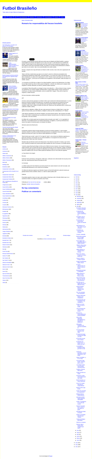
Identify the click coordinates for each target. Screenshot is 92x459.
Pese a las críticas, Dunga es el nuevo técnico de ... (81, 255)
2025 (76, 177)
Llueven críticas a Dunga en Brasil (80, 259)
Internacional (5, 229)
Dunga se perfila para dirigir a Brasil (81, 262)
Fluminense (5, 220)
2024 (76, 179)
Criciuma (5, 202)
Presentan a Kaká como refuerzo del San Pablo (81, 377)
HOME (5, 17)
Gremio (4, 222)
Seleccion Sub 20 (6, 267)
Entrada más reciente (28, 235)
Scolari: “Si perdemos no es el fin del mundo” (81, 403)
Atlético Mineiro (6, 157)
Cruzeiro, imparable (80, 234)
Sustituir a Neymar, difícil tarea (80, 370)
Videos (62, 17)
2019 (76, 185)
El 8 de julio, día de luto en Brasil (80, 339)
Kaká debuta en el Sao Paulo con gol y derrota (81, 227)
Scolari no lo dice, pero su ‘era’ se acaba (80, 305)
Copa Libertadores (48, 17)
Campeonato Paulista (7, 179)
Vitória (4, 282)
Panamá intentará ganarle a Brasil (10, 127)
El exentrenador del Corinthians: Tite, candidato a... (80, 301)
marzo (78, 436)
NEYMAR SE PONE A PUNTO (81, 412)
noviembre (79, 198)
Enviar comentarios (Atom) (50, 238)
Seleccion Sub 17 (6, 264)
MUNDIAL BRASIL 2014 (81, 95)
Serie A (4, 269)
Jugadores (5, 233)
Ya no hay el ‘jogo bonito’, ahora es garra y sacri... (80, 362)
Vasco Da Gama (6, 278)
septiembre (79, 202)
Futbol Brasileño (20, 8)
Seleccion (56, 17)
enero (78, 440)
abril (78, 434)
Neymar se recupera (81, 422)
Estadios (4, 211)
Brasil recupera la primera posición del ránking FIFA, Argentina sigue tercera (10, 76)
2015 (76, 192)
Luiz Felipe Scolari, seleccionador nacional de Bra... (80, 366)
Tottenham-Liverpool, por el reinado (84, 143)
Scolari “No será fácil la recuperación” (81, 391)
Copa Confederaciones (8, 189)
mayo (78, 432)
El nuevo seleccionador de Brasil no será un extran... (80, 266)
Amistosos (5, 151)
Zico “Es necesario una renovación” (80, 293)
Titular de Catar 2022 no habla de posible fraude (84, 98)
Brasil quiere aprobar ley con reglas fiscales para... (81, 237)
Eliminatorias (5, 209)
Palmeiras (5, 247)
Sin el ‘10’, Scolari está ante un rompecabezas (80, 384)
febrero (78, 438)
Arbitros (4, 153)
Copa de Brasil (6, 191)
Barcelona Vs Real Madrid (81, 37)
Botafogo (5, 164)
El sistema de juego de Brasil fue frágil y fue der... (81, 335)
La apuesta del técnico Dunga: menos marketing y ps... (81, 213)
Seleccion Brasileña (35, 184)
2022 (76, 181)
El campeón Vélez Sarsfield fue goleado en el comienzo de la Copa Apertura (84, 69)
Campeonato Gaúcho (7, 174)
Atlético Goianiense (7, 155)
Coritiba (4, 200)
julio (78, 206)
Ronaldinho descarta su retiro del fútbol (81, 208)
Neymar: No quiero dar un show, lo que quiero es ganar (80, 407)
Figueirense (5, 215)
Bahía (4, 162)
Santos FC (5, 255)
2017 (76, 188)
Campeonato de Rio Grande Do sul (10, 171)
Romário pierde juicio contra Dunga (10, 109)
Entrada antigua (66, 235)
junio (78, 430)
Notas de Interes (6, 244)
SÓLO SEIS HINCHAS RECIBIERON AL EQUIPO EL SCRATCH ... (80, 320)
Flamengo (5, 218)
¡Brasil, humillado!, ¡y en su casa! (81, 358)
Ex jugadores (5, 213)
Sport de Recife (6, 273)
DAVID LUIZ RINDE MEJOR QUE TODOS (80, 416)
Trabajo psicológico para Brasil (80, 420)
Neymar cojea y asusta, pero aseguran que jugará (80, 426)
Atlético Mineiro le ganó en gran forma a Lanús (80, 274)
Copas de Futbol (79, 128)
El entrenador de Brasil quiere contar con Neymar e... (81, 221)
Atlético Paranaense (7, 160)
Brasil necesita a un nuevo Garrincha (80, 380)
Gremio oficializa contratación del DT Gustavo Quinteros (13, 87)
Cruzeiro (4, 204)
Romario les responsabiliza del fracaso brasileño (81, 314)
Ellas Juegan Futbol (80, 50)
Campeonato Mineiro (7, 176)
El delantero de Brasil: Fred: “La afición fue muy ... (80, 343)
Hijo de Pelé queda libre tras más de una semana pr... (80, 279)
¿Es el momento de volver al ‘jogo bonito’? (80, 310)
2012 (76, 444)
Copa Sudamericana (23, 17)
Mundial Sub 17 (6, 240)
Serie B (4, 271)
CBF (16, 17)
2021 (76, 182)
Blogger (50, 456)
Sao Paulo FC (6, 260)
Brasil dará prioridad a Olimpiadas (80, 271)
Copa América (39, 17)
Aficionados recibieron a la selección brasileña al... (81, 326)
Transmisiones (6, 275)
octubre (78, 200)
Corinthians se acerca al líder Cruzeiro (80, 231)
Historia (4, 227)
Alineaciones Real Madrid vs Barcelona (84, 40)
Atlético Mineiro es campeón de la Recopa (80, 251)
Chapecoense (6, 184)
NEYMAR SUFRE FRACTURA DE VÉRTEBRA (80, 398)
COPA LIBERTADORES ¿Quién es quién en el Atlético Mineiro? (13, 65)
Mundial (10, 17)
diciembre (79, 196)
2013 (76, 442)
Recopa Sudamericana (8, 253)
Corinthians (5, 198)
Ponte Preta (5, 251)
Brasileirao (32, 17)
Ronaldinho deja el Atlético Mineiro (80, 217)
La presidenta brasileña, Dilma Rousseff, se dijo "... (80, 348)
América (4, 149)
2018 (76, 186)
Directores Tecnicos (7, 207)
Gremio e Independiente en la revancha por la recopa (9, 136)
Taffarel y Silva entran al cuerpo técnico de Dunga (81, 246)
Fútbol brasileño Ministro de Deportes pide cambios (80, 288)
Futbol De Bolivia (79, 22)
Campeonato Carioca (7, 169)
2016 (76, 190)
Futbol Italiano (78, 110)
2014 (76, 194)
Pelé (4, 249)
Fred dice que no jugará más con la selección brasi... (81, 283)
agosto (78, 204)
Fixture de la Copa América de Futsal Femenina (84, 53)
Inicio (48, 235)
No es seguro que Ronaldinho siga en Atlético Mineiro (81, 242)
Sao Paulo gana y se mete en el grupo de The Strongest (10, 45)
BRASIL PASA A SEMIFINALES (80, 394)
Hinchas (4, 224)
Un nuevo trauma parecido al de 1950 (80, 331)
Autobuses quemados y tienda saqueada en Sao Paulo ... (81, 353)
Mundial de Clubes (7, 238)
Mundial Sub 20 (6, 242)
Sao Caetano (5, 258)
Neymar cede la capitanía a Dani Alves (14, 99)
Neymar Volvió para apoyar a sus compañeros (80, 296)
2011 (76, 446)
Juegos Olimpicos (7, 231)
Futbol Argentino (79, 65)
